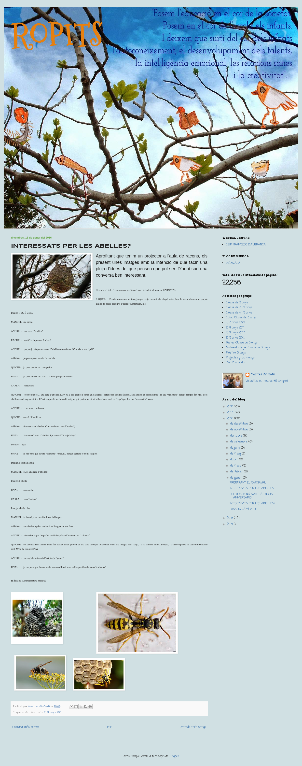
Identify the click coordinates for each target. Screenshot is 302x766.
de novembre (239, 429)
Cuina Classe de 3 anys (241, 317)
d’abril (234, 459)
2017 (230, 412)
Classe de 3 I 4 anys (239, 307)
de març (236, 466)
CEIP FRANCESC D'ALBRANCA (246, 244)
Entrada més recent (25, 727)
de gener (236, 478)
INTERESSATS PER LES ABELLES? (252, 503)
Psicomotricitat (236, 362)
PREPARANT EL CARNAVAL (248, 483)
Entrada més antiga (193, 727)
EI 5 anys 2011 (235, 338)
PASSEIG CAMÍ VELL (243, 509)
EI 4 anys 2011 (52, 712)
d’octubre (236, 436)
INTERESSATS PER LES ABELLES (252, 488)
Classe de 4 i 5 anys (239, 313)
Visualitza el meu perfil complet (267, 381)
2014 (230, 524)
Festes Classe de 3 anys (242, 342)
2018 (230, 406)
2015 (230, 518)
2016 (230, 418)
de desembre (239, 424)
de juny (235, 448)
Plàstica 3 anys (236, 353)
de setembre (239, 442)
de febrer (237, 471)
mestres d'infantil (262, 375)
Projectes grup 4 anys (240, 357)
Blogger (174, 756)
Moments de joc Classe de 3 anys (248, 347)
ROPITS (57, 35)
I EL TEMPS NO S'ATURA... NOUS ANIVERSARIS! (251, 496)
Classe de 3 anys (237, 302)
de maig (236, 454)
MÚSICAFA (233, 263)
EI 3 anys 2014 (235, 322)
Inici (109, 727)
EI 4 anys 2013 (235, 332)
